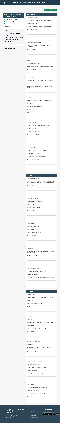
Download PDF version (50, 9)
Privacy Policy (34, 417)
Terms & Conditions (35, 415)
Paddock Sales (17, 2)
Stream (43, 2)
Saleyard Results (36, 2)
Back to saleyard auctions (10, 9)
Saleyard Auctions (26, 2)
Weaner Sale (7, 26)
